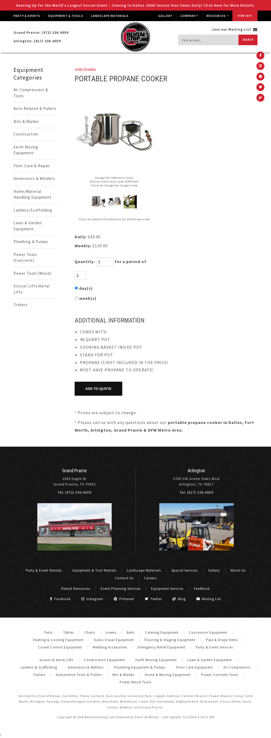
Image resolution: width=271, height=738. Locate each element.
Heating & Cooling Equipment (58, 640)
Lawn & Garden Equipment (27, 225)
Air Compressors (237, 667)
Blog (179, 599)
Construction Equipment (104, 660)
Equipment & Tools (65, 16)
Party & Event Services (214, 647)
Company (189, 16)
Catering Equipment (161, 632)
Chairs (89, 632)
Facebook (60, 599)
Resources (217, 16)
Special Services (184, 570)
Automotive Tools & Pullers (79, 674)
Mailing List (208, 599)
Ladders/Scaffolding (32, 210)
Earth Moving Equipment (25, 150)
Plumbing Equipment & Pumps (139, 667)
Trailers (20, 304)
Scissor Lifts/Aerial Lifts (31, 289)
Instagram (92, 599)
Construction (26, 134)
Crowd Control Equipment (60, 647)
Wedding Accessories (110, 647)
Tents (48, 632)
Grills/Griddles (85, 69)
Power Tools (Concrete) (25, 257)
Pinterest (124, 599)
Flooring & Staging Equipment (169, 640)
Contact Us (124, 578)
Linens (111, 632)
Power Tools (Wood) (32, 273)
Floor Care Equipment (194, 667)
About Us (238, 570)
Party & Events (26, 16)
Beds (130, 632)
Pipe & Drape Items (222, 640)
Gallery (165, 16)
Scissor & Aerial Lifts (56, 660)
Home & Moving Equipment (168, 674)
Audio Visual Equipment (114, 640)
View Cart (245, 15)
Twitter (153, 599)
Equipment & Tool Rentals (94, 570)
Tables (68, 632)
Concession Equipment (208, 632)
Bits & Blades (26, 121)
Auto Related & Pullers (34, 108)
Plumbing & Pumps (30, 241)
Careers (150, 578)
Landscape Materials (110, 16)
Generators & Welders (34, 178)
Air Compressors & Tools (30, 92)
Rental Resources (75, 588)
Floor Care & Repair (31, 165)
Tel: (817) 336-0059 (196, 492)
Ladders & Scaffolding (39, 667)
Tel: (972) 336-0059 (74, 492)
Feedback (202, 588)
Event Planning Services (121, 588)
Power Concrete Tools (219, 674)
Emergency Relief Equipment (161, 647)
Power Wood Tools (135, 682)
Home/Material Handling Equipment (32, 194)
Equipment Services (167, 588)
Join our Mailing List (235, 29)
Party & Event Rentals (44, 570)
